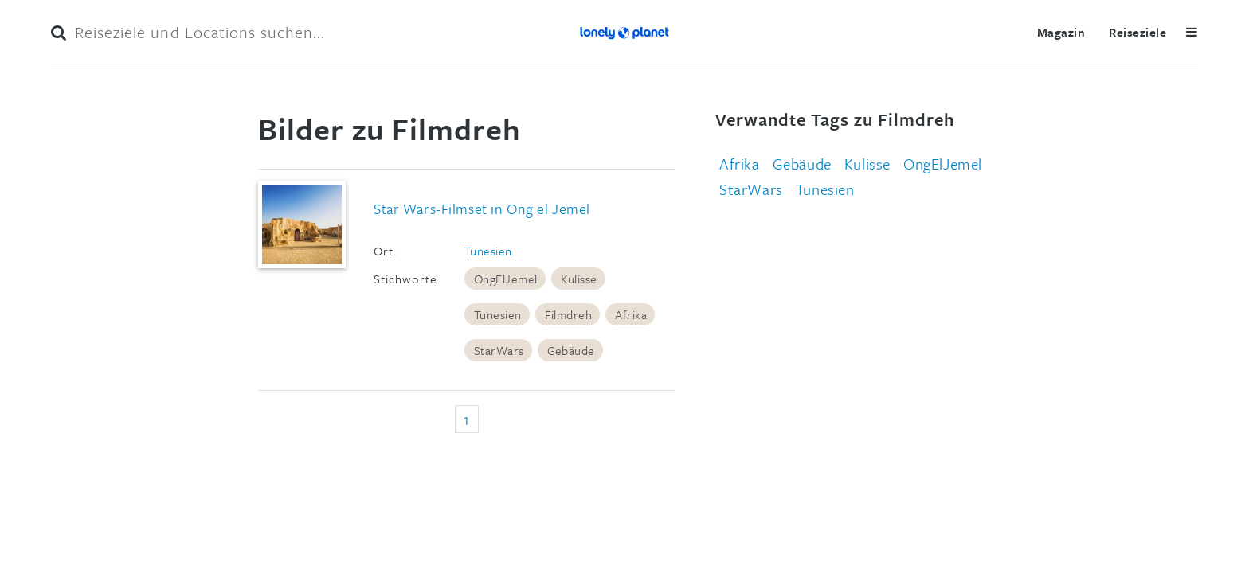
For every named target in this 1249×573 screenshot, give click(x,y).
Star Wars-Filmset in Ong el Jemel (482, 208)
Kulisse (579, 278)
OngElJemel (506, 278)
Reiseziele (1137, 32)
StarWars (499, 350)
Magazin (1061, 32)
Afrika (631, 314)
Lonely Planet (624, 32)
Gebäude (571, 350)
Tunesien (488, 250)
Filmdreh (569, 314)
